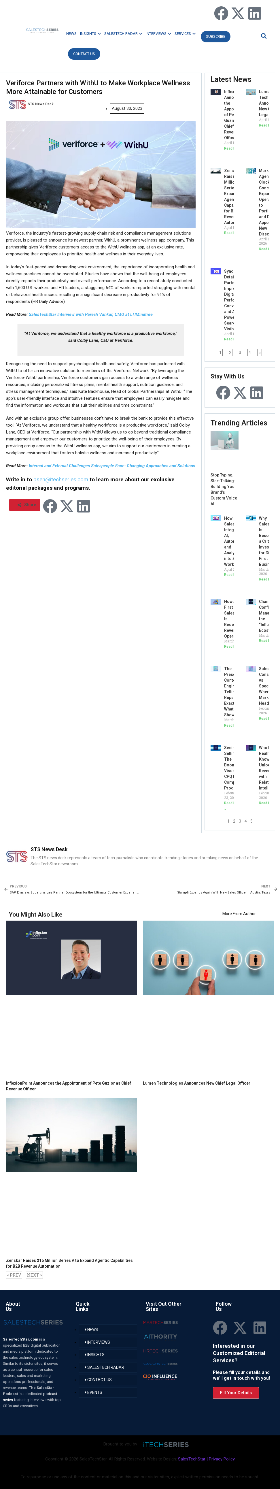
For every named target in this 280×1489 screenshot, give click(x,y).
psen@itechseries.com (60, 479)
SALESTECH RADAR (123, 33)
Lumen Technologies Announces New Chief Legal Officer (196, 1083)
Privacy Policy (222, 1459)
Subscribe (215, 36)
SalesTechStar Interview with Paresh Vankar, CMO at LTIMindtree (91, 314)
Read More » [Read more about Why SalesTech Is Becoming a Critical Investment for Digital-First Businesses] (269, 579)
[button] (263, 36)
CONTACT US (84, 54)
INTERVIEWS (158, 33)
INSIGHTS (90, 33)
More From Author (239, 913)
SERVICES (185, 33)
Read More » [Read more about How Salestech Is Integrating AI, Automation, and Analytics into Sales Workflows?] (234, 575)
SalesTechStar (191, 1459)
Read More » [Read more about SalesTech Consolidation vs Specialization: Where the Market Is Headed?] (269, 719)
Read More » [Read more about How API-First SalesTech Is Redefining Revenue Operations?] (234, 646)
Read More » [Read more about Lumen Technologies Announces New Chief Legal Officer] (269, 125)
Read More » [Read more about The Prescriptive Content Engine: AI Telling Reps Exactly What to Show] (234, 725)
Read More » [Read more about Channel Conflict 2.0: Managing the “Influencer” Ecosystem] (269, 641)
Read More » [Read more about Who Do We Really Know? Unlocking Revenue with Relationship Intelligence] (269, 803)
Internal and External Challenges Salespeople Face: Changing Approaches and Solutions (112, 465)
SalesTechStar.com (21, 1339)
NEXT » (34, 1275)
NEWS (71, 33)
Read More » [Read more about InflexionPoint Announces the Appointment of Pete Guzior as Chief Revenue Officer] (234, 148)
